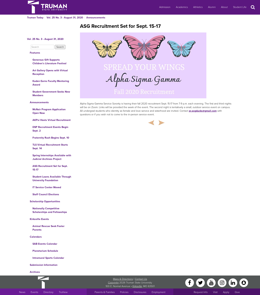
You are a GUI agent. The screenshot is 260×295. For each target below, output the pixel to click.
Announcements (95, 17)
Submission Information (43, 264)
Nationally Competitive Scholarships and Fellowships (49, 210)
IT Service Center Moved (46, 187)
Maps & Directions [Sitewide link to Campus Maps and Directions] (123, 279)
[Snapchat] (244, 282)
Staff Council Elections (45, 194)
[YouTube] (211, 282)
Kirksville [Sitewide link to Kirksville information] (137, 286)
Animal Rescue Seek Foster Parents (48, 228)
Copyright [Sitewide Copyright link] (113, 282)
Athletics (198, 7)
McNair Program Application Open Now (49, 111)
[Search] (42, 47)
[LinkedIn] (233, 282)
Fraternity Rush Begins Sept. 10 (50, 137)
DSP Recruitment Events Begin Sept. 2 (50, 129)
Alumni (212, 7)
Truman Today (35, 17)
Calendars (36, 236)
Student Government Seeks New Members (51, 93)
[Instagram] (222, 282)
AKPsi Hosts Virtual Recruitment (51, 120)
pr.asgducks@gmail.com (203, 110)
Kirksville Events (39, 219)
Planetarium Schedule (45, 250)
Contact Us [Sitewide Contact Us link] (141, 279)
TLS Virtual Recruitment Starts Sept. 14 (50, 146)
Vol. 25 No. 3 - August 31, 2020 (65, 17)
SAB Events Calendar (44, 243)
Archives (35, 272)
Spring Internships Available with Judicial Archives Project (51, 157)
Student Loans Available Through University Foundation (51, 178)
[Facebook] (190, 282)
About (224, 7)
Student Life (239, 7)
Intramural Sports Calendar (48, 257)
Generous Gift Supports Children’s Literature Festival (49, 61)
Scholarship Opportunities (45, 201)
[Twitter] (200, 282)
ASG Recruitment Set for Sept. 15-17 (50, 168)
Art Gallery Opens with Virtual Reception (50, 72)
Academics (182, 7)
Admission (164, 7)
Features (35, 52)
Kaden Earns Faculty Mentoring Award (50, 83)
